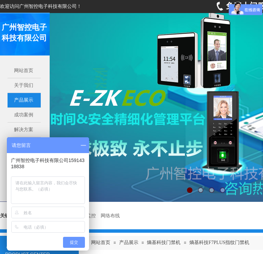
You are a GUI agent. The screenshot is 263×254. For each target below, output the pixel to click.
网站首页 (100, 242)
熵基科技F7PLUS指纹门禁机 (219, 242)
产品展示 (128, 242)
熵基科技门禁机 (163, 242)
